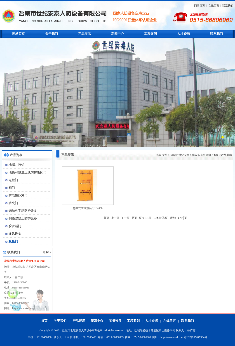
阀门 (9, 187)
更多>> (47, 252)
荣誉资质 (115, 321)
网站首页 (199, 5)
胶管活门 (12, 226)
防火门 (10, 203)
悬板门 (10, 241)
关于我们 (51, 33)
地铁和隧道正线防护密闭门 (25, 172)
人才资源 (183, 33)
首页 (216, 155)
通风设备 (12, 233)
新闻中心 (117, 33)
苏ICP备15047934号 (195, 337)
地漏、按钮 (14, 164)
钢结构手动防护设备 (20, 210)
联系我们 (227, 5)
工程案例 (150, 33)
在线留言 (213, 5)
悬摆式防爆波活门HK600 (87, 208)
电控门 (10, 180)
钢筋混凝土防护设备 (20, 218)
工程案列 (133, 321)
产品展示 (84, 33)
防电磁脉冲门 (15, 195)
